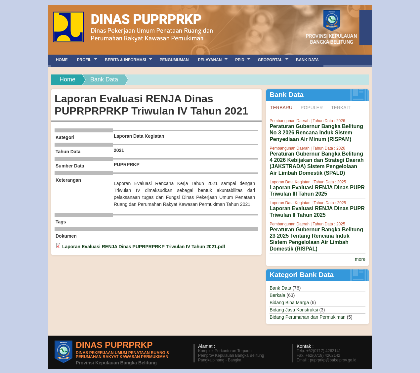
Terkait (341, 107)
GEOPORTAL (270, 59)
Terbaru (283, 107)
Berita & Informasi (126, 59)
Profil (84, 59)
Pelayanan (210, 59)
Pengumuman (174, 60)
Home (67, 79)
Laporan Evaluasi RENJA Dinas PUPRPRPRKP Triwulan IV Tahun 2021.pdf (143, 246)
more (360, 259)
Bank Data (280, 288)
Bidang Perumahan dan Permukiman (308, 317)
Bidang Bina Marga (289, 302)
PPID (240, 59)
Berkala (277, 295)
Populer (312, 107)
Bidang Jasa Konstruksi (294, 309)
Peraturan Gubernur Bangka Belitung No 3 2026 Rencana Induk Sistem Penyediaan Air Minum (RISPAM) (316, 132)
